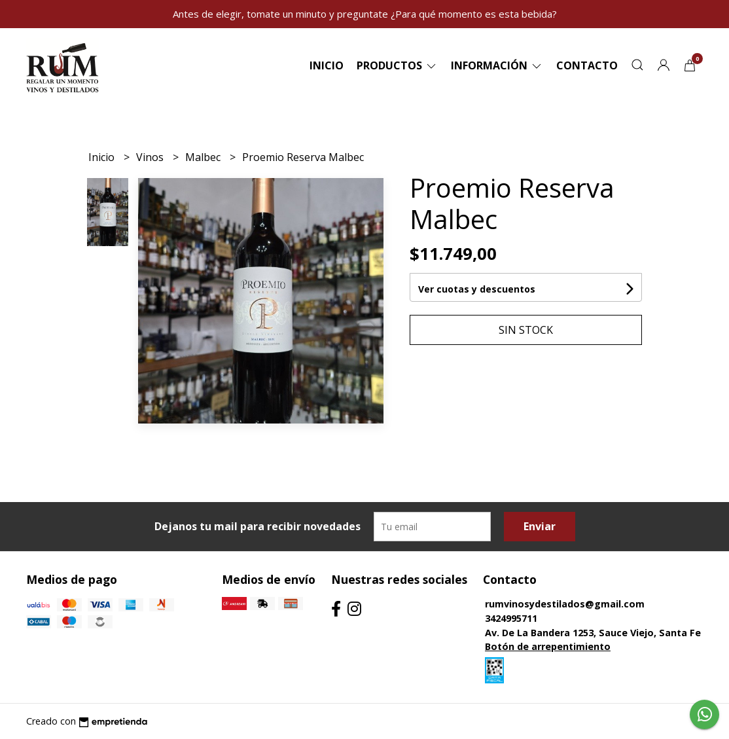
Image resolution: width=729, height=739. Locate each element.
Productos (397, 65)
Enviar (540, 526)
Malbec (204, 157)
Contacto (587, 65)
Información (497, 65)
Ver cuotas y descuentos (476, 289)
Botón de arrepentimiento (548, 646)
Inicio (327, 65)
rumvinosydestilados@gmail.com (565, 604)
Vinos (151, 157)
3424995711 (511, 618)
